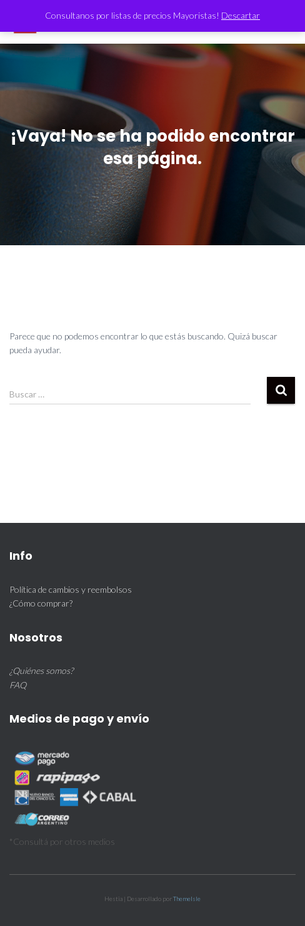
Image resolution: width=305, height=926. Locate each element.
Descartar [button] (240, 15)
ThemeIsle (187, 898)
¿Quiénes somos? (41, 670)
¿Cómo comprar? (40, 603)
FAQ (17, 685)
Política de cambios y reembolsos (70, 589)
